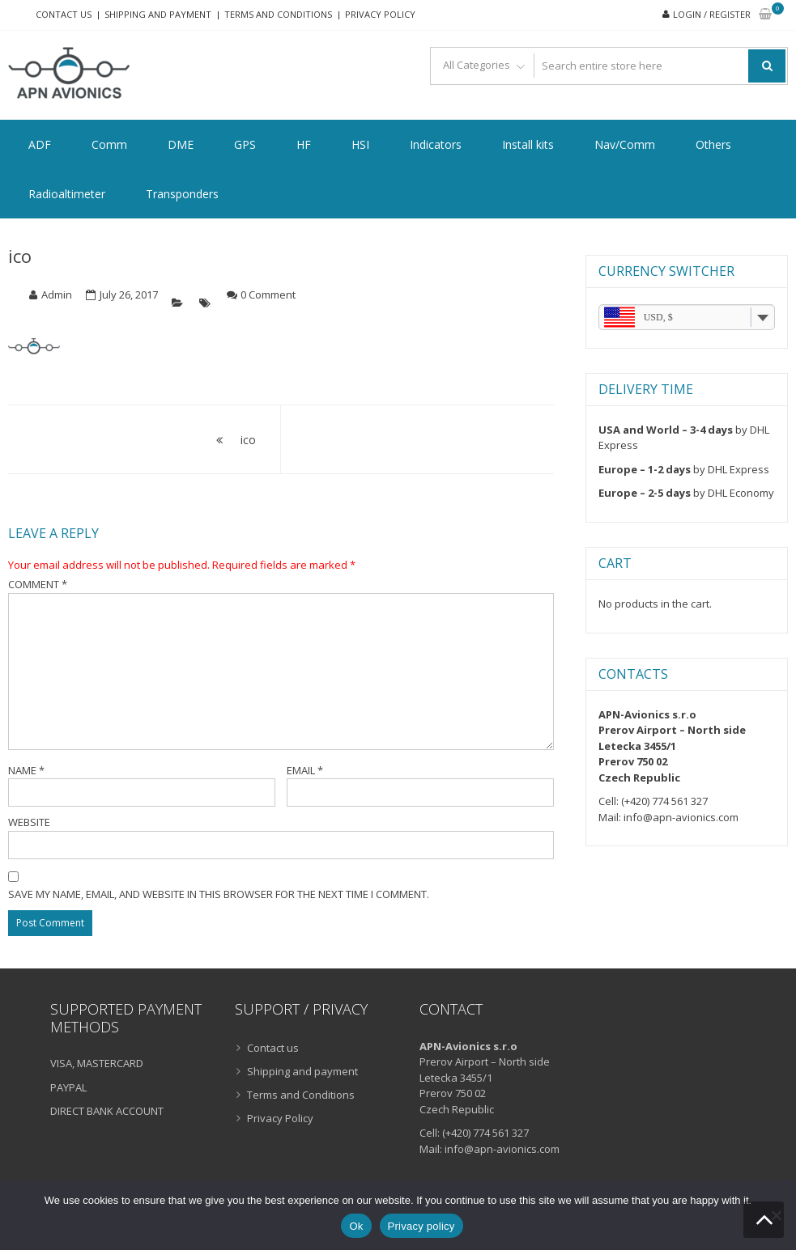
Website (29, 822)
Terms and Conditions (278, 14)
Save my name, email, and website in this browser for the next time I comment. (218, 894)
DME (181, 144)
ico (20, 256)
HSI (360, 144)
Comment (37, 584)
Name (26, 770)
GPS (245, 144)
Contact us (64, 14)
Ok (356, 1226)
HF (303, 144)
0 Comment (268, 294)
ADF (39, 144)
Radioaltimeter (66, 193)
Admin (56, 294)
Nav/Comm (624, 144)
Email (305, 770)
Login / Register (712, 14)
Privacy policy (421, 1226)
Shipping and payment (157, 14)
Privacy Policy (380, 14)
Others (713, 144)
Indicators (436, 144)
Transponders (182, 193)
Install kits (528, 144)
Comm (109, 144)
